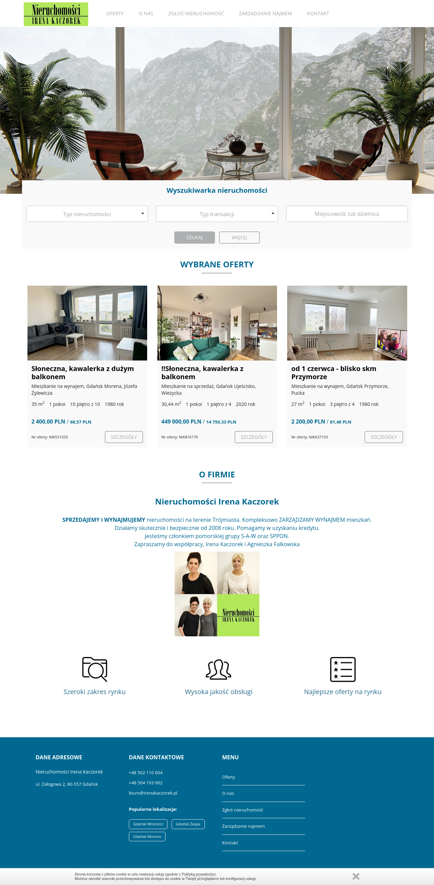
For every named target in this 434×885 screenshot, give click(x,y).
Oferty (115, 13)
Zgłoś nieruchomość (196, 13)
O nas (146, 13)
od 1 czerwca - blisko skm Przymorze (333, 372)
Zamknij (356, 876)
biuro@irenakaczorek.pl (153, 793)
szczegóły (124, 437)
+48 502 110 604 (145, 772)
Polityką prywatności (199, 874)
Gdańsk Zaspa (188, 823)
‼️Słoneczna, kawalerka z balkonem (202, 372)
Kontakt (318, 13)
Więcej (239, 237)
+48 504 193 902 (145, 783)
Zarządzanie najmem (265, 13)
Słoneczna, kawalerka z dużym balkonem (83, 372)
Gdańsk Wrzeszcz (148, 823)
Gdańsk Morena (147, 836)
